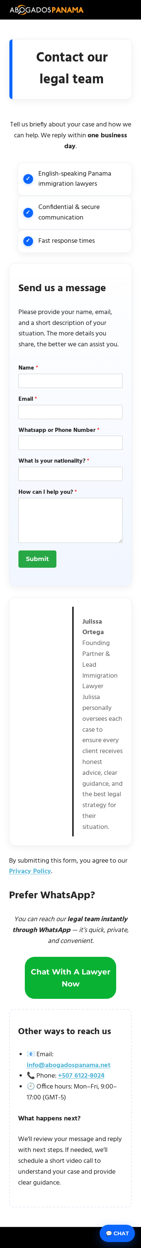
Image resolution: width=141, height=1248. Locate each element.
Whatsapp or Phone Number (59, 431)
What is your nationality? (53, 461)
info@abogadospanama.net (69, 1065)
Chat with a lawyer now (71, 977)
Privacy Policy (30, 871)
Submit (37, 558)
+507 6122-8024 (81, 1076)
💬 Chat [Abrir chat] (117, 1233)
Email (27, 399)
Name (28, 368)
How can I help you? (47, 492)
